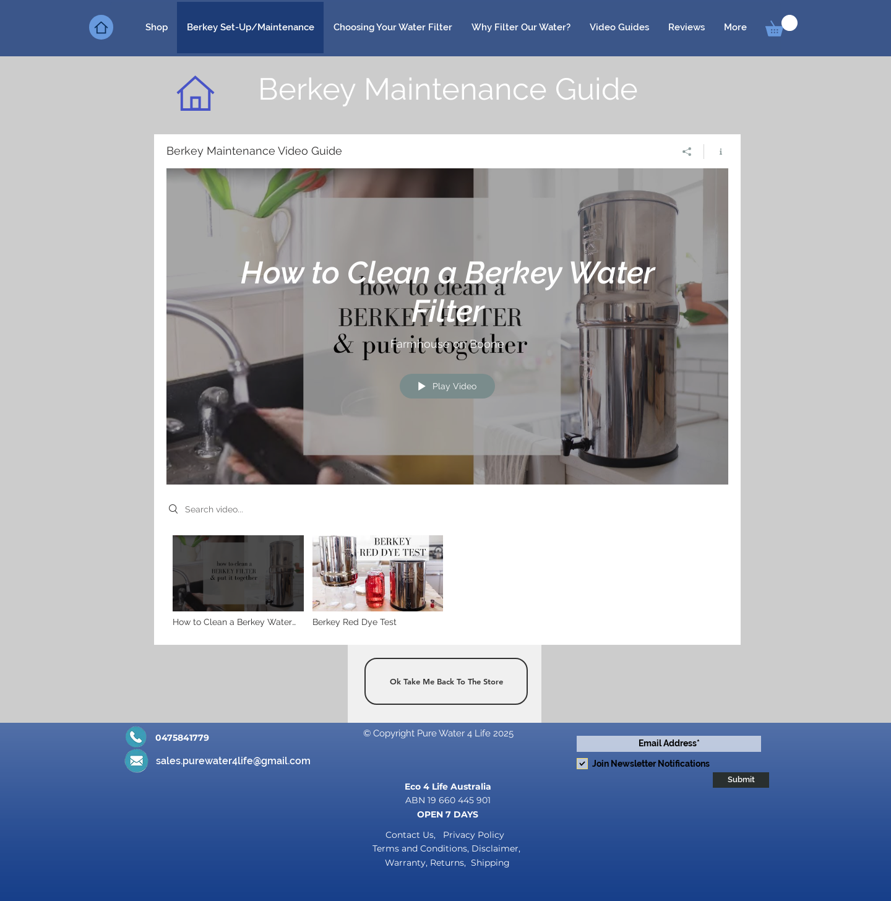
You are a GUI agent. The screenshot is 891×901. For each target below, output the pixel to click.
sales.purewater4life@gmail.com (233, 761)
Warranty (405, 862)
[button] (781, 26)
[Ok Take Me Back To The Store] (446, 681)
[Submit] (741, 780)
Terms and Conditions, (421, 848)
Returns (447, 862)
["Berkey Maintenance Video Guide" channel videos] (447, 584)
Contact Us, (411, 834)
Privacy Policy (472, 834)
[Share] (687, 151)
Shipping (490, 862)
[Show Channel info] (716, 151)
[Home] (101, 27)
